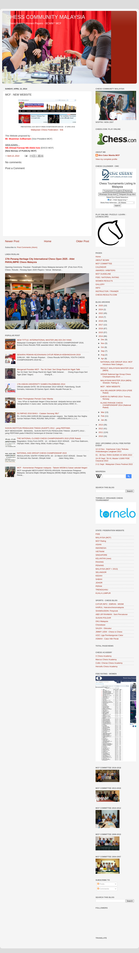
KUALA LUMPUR (103, 593)
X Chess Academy (103, 656)
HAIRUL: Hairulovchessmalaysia (110, 607)
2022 (101, 313)
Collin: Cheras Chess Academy (109, 663)
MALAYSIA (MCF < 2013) (107, 569)
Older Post (82, 241)
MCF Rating (101, 541)
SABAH (99, 579)
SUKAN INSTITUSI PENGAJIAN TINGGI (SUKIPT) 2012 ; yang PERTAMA (37, 428)
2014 (101, 336)
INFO (98, 288)
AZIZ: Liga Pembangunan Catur (109, 635)
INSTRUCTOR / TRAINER (107, 291)
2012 (101, 428)
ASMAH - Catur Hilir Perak (107, 639)
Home (47, 241)
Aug (103, 355)
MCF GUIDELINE (103, 274)
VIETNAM (100, 551)
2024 (101, 309)
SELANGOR (101, 572)
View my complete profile (106, 159)
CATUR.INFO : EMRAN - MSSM (110, 604)
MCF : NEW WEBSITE (110, 386)
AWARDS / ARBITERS (105, 270)
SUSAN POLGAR (103, 618)
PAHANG (100, 562)
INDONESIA (101, 548)
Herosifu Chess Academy (107, 666)
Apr (103, 358)
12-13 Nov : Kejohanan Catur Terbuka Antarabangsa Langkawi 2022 (112, 450)
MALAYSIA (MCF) (103, 537)
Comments (103, 889)
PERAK (99, 586)
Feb (103, 416)
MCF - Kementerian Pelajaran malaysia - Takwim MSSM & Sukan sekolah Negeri (52, 468)
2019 (101, 317)
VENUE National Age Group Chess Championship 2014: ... (115, 375)
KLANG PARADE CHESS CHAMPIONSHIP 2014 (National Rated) (115, 405)
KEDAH (99, 576)
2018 (101, 321)
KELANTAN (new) (103, 558)
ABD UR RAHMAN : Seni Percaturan (112, 614)
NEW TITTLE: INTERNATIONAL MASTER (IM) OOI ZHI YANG (44, 340)
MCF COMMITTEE (104, 263)
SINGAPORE (101, 555)
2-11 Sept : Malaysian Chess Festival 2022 (114, 464)
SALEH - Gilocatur (103, 628)
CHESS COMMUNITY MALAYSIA (46, 17)
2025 (101, 305)
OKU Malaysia (102, 621)
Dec (103, 339)
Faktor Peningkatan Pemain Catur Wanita (35, 399)
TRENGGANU (102, 590)
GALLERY (100, 284)
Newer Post (12, 241)
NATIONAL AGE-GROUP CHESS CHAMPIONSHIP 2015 (42, 453)
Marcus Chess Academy (106, 659)
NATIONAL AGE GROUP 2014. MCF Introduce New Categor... (116, 363)
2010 (101, 436)
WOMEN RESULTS (104, 281)
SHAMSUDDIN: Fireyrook (107, 611)
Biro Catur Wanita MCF (109, 155)
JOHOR (99, 583)
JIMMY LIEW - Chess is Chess (109, 632)
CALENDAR (101, 267)
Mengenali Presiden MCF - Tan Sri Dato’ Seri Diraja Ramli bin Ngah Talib (48, 369)
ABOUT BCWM (102, 260)
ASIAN (98, 544)
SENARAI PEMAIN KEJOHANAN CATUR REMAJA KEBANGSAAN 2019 (49, 355)
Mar (103, 412)
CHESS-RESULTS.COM (106, 295)
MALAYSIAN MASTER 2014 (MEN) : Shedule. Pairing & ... (116, 381)
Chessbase (100, 625)
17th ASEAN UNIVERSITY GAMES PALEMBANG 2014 (41, 384)
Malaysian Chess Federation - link (47, 130)
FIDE (98, 534)
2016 (101, 328)
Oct (103, 347)
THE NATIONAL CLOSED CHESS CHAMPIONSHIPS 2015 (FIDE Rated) (49, 438)
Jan (103, 420)
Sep (103, 351)
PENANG (100, 565)
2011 (101, 432)
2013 (101, 425)
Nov (103, 343)
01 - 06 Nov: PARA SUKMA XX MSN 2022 (114, 455)
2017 (101, 325)
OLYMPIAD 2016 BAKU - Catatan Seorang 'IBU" (38, 413)
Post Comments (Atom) (27, 247)
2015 (101, 332)
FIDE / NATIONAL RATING (107, 277)
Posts (101, 884)
